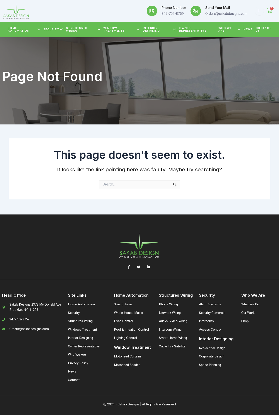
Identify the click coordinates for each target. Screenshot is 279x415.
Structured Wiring (83, 29)
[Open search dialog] (259, 11)
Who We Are (229, 29)
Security (53, 29)
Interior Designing (159, 29)
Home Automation (24, 29)
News (247, 29)
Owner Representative (192, 29)
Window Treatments (121, 29)
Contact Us (263, 29)
